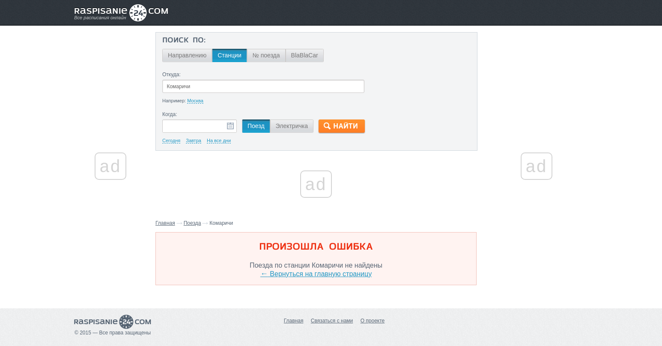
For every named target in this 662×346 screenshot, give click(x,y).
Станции (230, 55)
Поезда (192, 223)
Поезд (256, 125)
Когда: (169, 114)
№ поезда (266, 55)
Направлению (187, 55)
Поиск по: (184, 41)
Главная (165, 223)
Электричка (292, 125)
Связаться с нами (332, 321)
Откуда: (171, 75)
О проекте (373, 321)
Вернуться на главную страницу (316, 273)
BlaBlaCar (304, 55)
